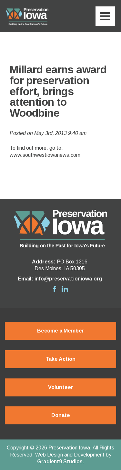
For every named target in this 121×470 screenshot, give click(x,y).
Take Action (60, 359)
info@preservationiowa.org (68, 278)
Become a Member (60, 330)
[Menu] (105, 16)
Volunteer (60, 387)
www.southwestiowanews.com (45, 155)
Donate (60, 415)
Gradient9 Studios (60, 461)
